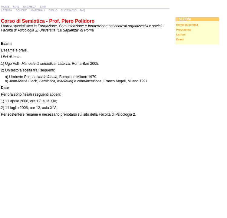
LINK (43, 6)
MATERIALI (38, 10)
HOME (5, 6)
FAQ (82, 10)
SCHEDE (21, 10)
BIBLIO (53, 10)
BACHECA (29, 6)
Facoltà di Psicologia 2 (117, 114)
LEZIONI (6, 10)
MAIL (16, 6)
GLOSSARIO (69, 10)
